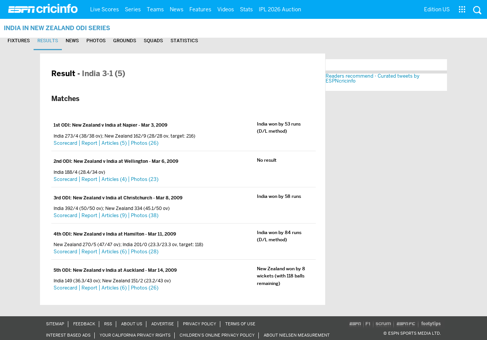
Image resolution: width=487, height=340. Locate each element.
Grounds (124, 40)
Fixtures (19, 40)
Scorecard (65, 143)
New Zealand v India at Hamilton (109, 234)
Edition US (437, 9)
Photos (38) (144, 215)
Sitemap (55, 323)
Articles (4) (114, 179)
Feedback (84, 323)
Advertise (162, 323)
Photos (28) (144, 251)
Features (200, 9)
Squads (153, 40)
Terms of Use (240, 323)
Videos (225, 9)
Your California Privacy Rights (135, 335)
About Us (131, 323)
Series (133, 9)
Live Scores (104, 9)
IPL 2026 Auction (280, 9)
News (176, 9)
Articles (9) (114, 215)
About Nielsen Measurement (297, 335)
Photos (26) (144, 143)
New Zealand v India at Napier (105, 125)
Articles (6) (114, 251)
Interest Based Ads (68, 335)
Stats (246, 9)
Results (47, 40)
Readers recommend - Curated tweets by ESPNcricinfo (372, 78)
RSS (108, 323)
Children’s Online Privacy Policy (217, 335)
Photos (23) (144, 179)
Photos (96, 40)
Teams (155, 9)
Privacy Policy (199, 323)
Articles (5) (114, 143)
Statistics (184, 40)
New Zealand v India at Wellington (111, 161)
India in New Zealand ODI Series (57, 28)
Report (89, 143)
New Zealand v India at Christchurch (113, 198)
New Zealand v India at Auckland (109, 270)
